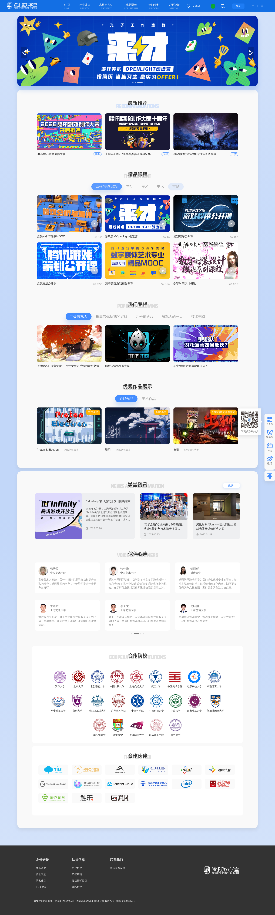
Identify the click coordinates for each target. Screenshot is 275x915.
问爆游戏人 (78, 316)
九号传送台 (144, 316)
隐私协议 (77, 887)
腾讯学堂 (41, 874)
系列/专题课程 (107, 187)
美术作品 (149, 399)
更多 (232, 485)
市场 (175, 187)
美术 (160, 187)
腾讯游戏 (41, 868)
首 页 (66, 6)
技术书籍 (198, 316)
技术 (145, 187)
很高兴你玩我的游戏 (111, 316)
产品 (129, 187)
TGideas (41, 887)
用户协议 (77, 868)
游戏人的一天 (172, 316)
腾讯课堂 (41, 880)
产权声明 (77, 874)
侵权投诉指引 (79, 880)
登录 (238, 6)
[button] (132, 82)
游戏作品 (126, 399)
